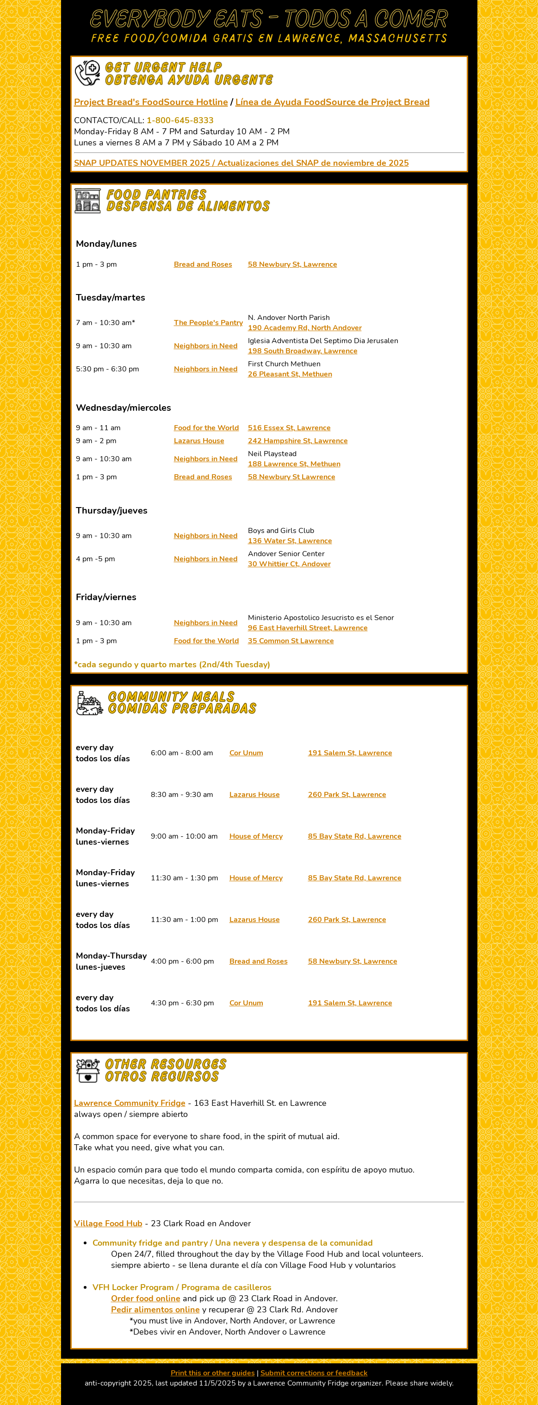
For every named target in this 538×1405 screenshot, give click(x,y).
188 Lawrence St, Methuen (294, 464)
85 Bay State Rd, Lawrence (355, 836)
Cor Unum (246, 753)
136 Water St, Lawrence (290, 541)
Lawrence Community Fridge (130, 1103)
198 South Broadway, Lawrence (303, 351)
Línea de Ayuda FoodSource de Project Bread (332, 102)
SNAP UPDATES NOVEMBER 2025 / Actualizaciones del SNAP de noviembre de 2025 (241, 163)
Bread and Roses (203, 264)
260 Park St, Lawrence (347, 795)
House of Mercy (256, 836)
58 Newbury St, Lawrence (292, 264)
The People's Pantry (208, 323)
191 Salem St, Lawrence (350, 753)
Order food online (145, 1298)
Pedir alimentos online (155, 1309)
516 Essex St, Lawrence (289, 428)
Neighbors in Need (206, 346)
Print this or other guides (213, 1373)
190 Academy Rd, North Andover (305, 328)
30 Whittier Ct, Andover (289, 564)
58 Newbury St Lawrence (291, 477)
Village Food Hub (108, 1223)
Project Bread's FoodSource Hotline (151, 102)
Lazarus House (199, 441)
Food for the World (206, 428)
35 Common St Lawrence (291, 641)
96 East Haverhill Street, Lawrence (308, 628)
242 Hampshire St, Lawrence (298, 441)
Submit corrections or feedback (314, 1373)
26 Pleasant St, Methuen (290, 374)
